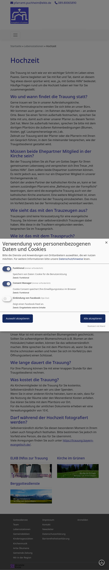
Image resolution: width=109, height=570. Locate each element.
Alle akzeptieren (93, 318)
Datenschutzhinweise (71, 259)
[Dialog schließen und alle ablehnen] (106, 241)
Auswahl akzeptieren (17, 318)
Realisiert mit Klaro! (96, 326)
